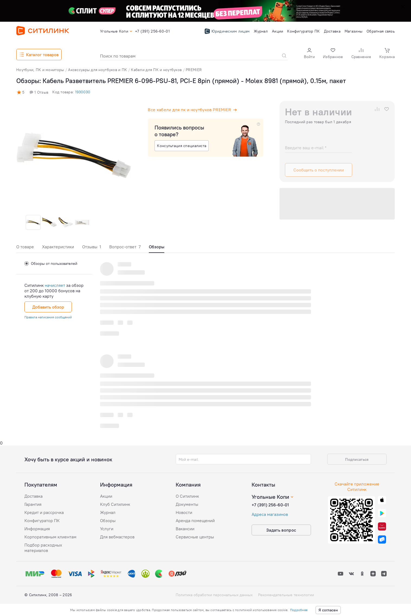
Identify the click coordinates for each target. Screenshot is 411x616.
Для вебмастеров (117, 536)
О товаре (25, 246)
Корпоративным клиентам (50, 536)
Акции (106, 496)
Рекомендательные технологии (286, 594)
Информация (37, 528)
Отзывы (91, 246)
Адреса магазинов (270, 514)
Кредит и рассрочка (44, 512)
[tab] (25, 248)
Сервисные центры (195, 536)
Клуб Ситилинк (115, 504)
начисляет (55, 285)
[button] (309, 53)
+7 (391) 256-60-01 (270, 504)
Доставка (33, 496)
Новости (184, 512)
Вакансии (185, 528)
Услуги (106, 528)
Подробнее (298, 610)
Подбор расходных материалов (43, 547)
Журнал (107, 512)
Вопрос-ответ (125, 246)
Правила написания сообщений (48, 317)
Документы (187, 504)
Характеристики (58, 246)
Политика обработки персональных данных (214, 594)
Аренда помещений (195, 520)
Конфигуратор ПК (42, 520)
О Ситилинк (187, 496)
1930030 (82, 92)
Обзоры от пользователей (50, 263)
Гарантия (32, 504)
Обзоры (107, 520)
